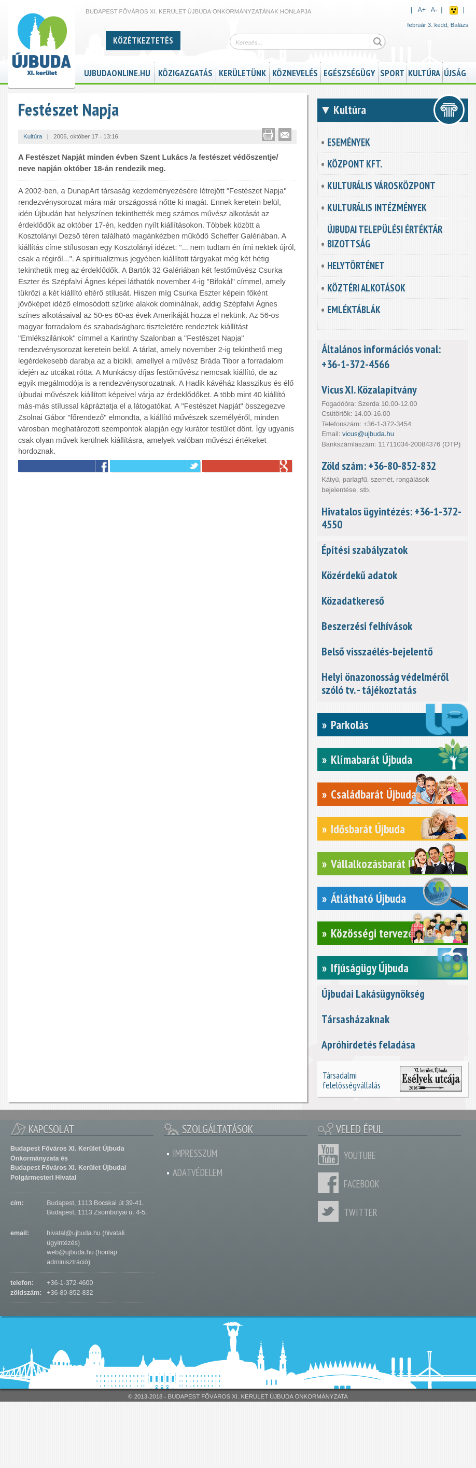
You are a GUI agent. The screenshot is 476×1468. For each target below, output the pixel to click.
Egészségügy (349, 71)
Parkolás (350, 724)
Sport (392, 71)
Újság (455, 71)
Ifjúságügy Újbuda (370, 967)
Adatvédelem (197, 1172)
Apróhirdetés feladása (368, 1044)
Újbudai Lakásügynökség (373, 993)
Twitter (331, 1211)
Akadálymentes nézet (453, 10)
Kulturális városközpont (381, 185)
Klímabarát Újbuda (371, 759)
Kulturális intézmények (377, 207)
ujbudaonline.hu (117, 71)
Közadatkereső (352, 600)
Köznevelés (295, 71)
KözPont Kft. (354, 164)
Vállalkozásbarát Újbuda (384, 863)
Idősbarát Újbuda (368, 828)
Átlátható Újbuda (368, 898)
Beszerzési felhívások (366, 626)
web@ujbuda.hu (70, 1252)
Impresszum (195, 1153)
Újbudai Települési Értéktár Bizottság (384, 236)
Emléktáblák (354, 309)
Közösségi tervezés (374, 933)
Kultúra (424, 71)
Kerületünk (242, 71)
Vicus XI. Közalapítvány (369, 389)
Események (348, 142)
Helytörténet (356, 265)
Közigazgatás (185, 71)
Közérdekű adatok (359, 575)
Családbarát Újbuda (373, 794)
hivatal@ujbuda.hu (73, 1233)
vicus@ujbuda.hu (368, 434)
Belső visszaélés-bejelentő (377, 651)
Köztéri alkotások (366, 288)
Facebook (331, 1182)
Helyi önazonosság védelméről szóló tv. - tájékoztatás (385, 683)
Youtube (331, 1154)
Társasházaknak (355, 1019)
